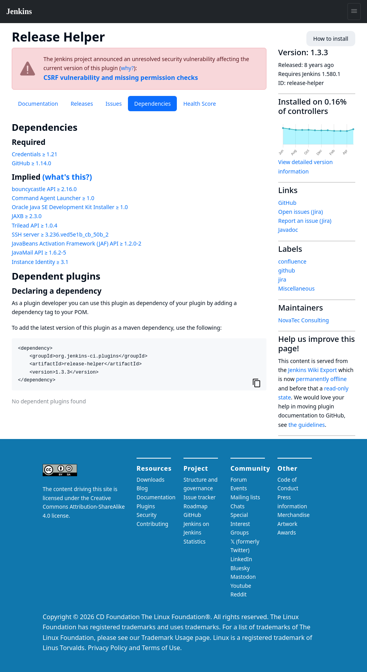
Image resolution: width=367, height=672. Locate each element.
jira (282, 279)
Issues (114, 103)
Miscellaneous (296, 288)
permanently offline (321, 379)
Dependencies (152, 103)
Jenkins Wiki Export (312, 370)
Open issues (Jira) (300, 211)
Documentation (38, 103)
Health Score (199, 103)
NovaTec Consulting (303, 320)
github (286, 270)
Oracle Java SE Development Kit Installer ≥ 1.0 (70, 207)
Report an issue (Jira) (304, 220)
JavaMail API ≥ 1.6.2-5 (39, 252)
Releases (81, 103)
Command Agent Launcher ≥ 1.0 (53, 198)
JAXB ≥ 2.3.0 (26, 216)
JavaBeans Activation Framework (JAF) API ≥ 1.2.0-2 (76, 243)
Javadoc (288, 229)
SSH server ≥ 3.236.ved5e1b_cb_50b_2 (60, 234)
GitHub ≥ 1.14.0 (31, 163)
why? (127, 68)
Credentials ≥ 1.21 (35, 154)
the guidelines (306, 424)
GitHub (287, 202)
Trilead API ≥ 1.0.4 (34, 225)
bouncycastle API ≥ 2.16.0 (44, 189)
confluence (292, 261)
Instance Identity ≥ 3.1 (40, 262)
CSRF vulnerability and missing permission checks (120, 77)
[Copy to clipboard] (256, 383)
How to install (330, 38)
